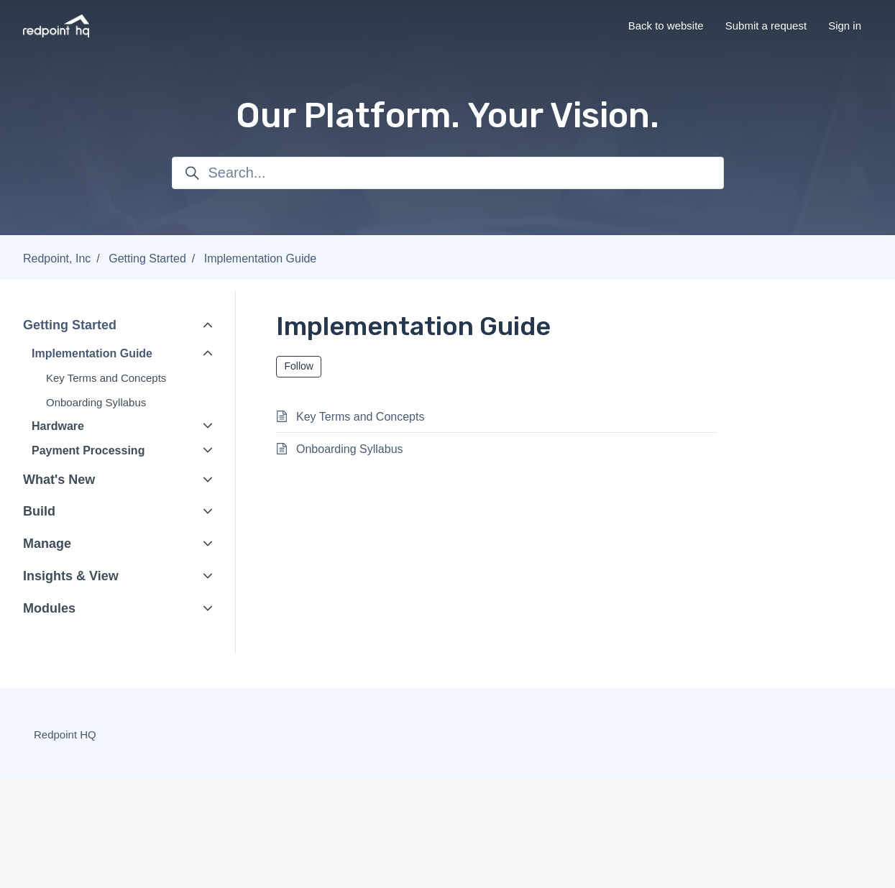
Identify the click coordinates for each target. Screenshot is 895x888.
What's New (59, 479)
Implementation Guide (260, 258)
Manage (47, 543)
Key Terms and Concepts (106, 378)
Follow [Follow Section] (299, 366)
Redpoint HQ (65, 734)
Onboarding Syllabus (96, 402)
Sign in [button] (844, 25)
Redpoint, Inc (57, 258)
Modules (49, 608)
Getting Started (147, 258)
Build (39, 511)
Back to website (666, 25)
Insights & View (71, 576)
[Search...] (448, 173)
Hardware (58, 426)
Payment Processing (88, 450)
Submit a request (766, 25)
